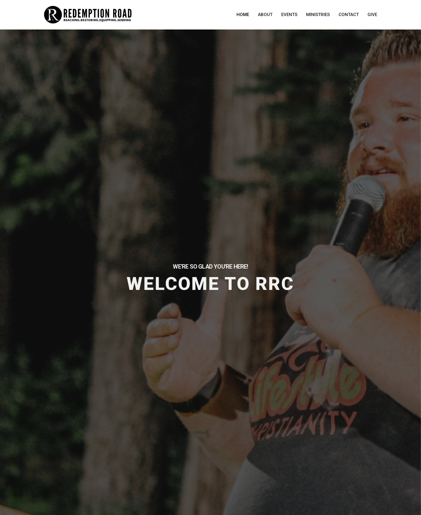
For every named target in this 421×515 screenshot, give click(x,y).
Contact (349, 14)
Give (372, 14)
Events (289, 14)
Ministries (318, 14)
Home (243, 14)
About (265, 14)
